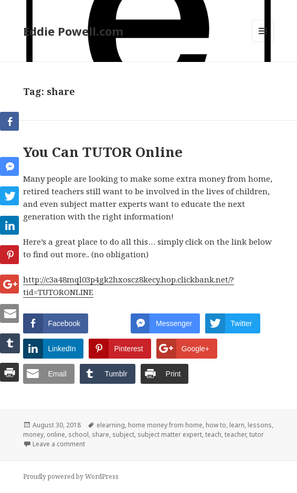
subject (123, 434)
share (100, 434)
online (56, 434)
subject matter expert (169, 434)
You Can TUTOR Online (103, 151)
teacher (235, 434)
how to (216, 425)
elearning (111, 425)
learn (237, 425)
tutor (256, 434)
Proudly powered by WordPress (71, 476)
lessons (260, 425)
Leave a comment (59, 443)
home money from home (165, 425)
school (78, 434)
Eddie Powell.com (73, 31)
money (33, 434)
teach (213, 434)
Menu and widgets (263, 41)
